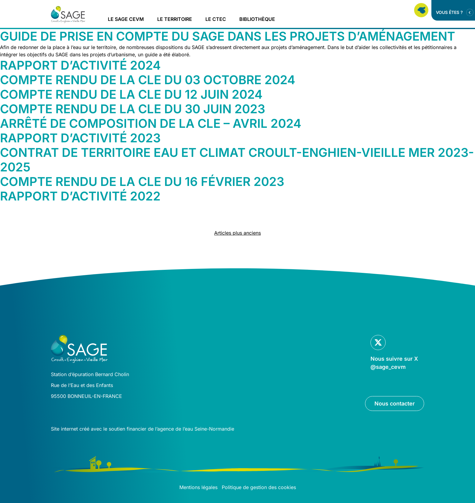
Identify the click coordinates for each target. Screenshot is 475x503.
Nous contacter (394, 403)
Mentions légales (198, 487)
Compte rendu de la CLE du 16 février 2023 (142, 181)
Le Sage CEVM (126, 19)
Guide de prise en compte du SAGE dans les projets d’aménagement (227, 36)
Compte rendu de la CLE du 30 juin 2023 (132, 108)
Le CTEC (215, 19)
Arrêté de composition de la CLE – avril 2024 (150, 123)
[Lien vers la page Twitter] (394, 353)
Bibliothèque (257, 19)
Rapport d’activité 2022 (80, 196)
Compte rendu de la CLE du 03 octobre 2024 (147, 79)
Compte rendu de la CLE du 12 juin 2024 (131, 94)
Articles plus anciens (237, 233)
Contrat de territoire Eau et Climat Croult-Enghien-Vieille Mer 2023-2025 (237, 159)
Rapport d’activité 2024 (80, 65)
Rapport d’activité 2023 (80, 138)
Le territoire (174, 19)
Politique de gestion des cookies (259, 487)
